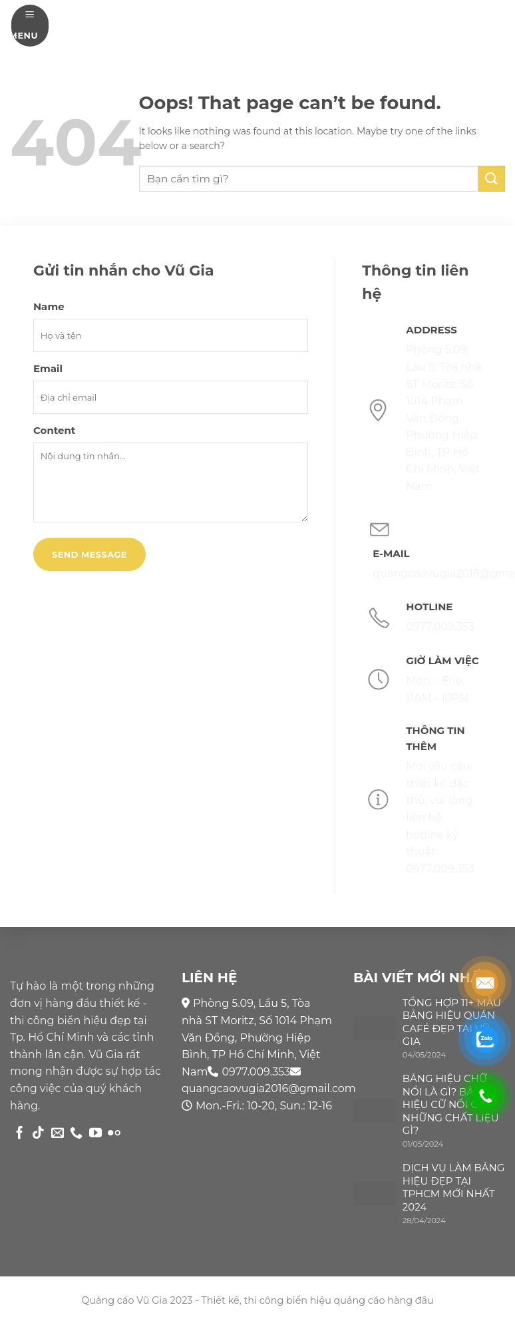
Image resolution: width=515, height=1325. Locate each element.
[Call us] (76, 1134)
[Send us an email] (57, 1134)
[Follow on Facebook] (19, 1134)
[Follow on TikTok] (38, 1134)
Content (54, 430)
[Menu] (30, 26)
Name (49, 306)
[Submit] (491, 179)
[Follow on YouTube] (95, 1134)
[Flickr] (114, 1134)
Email (48, 368)
